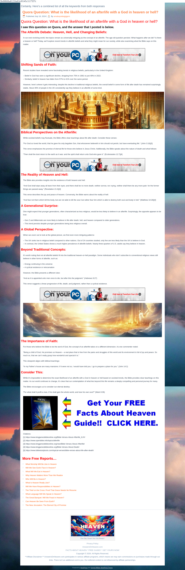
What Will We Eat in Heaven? (38, 471)
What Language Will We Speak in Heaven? (44, 494)
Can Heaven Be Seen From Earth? (40, 501)
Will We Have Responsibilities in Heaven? (43, 486)
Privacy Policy (92, 543)
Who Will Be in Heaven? (36, 479)
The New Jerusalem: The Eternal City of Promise (45, 505)
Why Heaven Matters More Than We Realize (44, 475)
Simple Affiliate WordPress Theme (102, 568)
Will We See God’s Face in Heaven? (41, 468)
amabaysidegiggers (62, 16)
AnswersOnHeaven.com (92, 547)
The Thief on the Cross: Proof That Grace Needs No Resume (50, 490)
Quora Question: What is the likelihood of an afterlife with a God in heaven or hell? (90, 12)
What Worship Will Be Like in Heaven (41, 464)
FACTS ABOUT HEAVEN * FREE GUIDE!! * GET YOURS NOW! (92, 550)
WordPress (83, 568)
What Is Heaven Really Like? (38, 483)
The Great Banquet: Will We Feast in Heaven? (44, 498)
